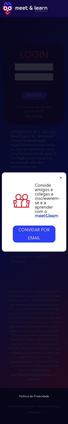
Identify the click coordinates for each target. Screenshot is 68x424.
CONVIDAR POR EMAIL (34, 234)
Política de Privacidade (34, 396)
